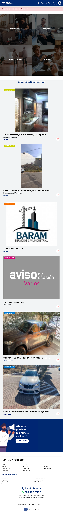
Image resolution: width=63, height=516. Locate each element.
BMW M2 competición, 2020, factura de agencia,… (27, 411)
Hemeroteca (47, 466)
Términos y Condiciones (38, 504)
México (4, 466)
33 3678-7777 (31, 488)
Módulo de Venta (38, 482)
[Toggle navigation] (59, 3)
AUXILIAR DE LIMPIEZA (13, 248)
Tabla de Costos (38, 480)
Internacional (26, 470)
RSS (44, 464)
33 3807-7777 (31, 492)
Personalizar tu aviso (39, 478)
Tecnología (5, 470)
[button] (39, 2)
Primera (4, 464)
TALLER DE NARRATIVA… (14, 302)
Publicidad (47, 468)
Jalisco (25, 464)
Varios (3, 484)
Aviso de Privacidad (24, 504)
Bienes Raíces (6, 482)
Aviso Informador (34, 509)
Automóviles (5, 478)
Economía (26, 468)
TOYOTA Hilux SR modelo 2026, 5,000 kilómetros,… (26, 358)
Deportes (25, 466)
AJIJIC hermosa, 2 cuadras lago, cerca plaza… (25, 134)
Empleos (4, 480)
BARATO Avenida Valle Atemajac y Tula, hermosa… (27, 190)
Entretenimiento (6, 468)
